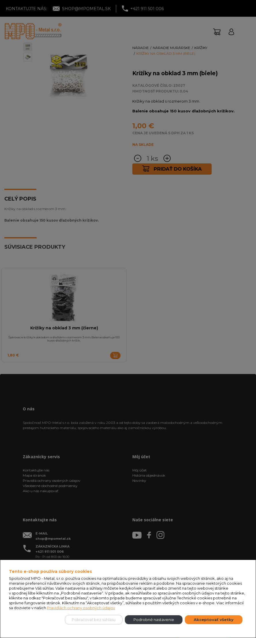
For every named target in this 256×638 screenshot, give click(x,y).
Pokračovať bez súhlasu (94, 619)
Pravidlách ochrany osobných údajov (81, 607)
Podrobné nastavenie (153, 619)
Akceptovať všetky (214, 619)
